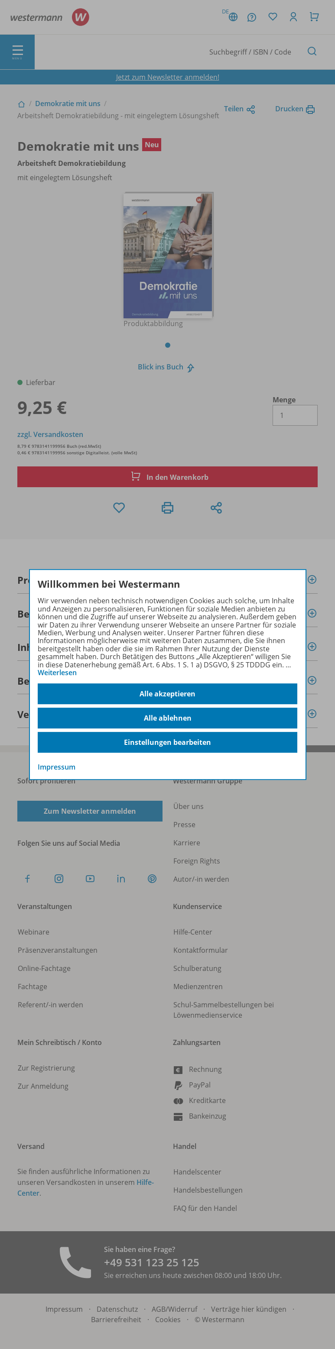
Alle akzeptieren (167, 694)
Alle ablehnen (168, 718)
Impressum (56, 767)
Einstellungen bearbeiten (167, 742)
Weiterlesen (57, 672)
